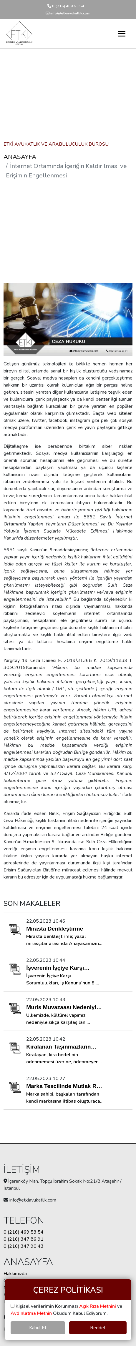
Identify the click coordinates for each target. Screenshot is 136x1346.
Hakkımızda (15, 1273)
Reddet (98, 1328)
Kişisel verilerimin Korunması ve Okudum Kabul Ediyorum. (66, 1310)
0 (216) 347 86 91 (24, 1239)
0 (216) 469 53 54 (65, 6)
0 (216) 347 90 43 (24, 1246)
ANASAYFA (20, 157)
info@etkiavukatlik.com (68, 13)
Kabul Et (38, 1328)
